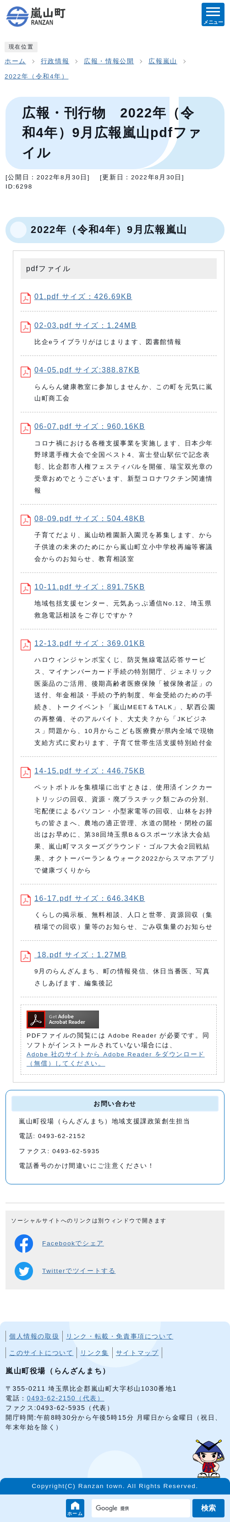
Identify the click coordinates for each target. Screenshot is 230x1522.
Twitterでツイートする (65, 1271)
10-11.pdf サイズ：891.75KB (83, 587)
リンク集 (94, 1352)
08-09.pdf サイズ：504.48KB (83, 518)
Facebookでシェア (59, 1243)
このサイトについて (41, 1352)
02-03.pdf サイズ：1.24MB (79, 325)
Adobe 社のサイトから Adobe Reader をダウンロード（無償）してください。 (116, 1059)
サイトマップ (137, 1352)
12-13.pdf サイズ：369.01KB (83, 643)
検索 (208, 1508)
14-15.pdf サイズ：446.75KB (83, 771)
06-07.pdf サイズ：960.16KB (83, 426)
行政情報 (55, 61)
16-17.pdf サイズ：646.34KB (83, 898)
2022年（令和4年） (36, 76)
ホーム (75, 1513)
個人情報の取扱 (34, 1336)
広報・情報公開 (109, 61)
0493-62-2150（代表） (65, 1398)
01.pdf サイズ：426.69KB (76, 296)
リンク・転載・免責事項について (119, 1336)
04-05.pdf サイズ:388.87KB (80, 370)
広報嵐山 (162, 61)
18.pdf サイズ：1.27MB (73, 955)
